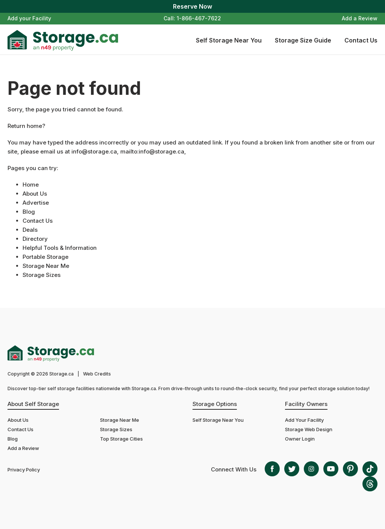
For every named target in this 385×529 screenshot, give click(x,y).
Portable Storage (45, 256)
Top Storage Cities (121, 439)
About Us (35, 193)
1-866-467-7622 (199, 18)
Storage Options (214, 403)
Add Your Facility (304, 420)
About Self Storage (33, 403)
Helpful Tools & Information (60, 247)
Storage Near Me (46, 265)
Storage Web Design (308, 429)
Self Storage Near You (229, 40)
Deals (30, 229)
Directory (35, 238)
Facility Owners (306, 403)
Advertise (36, 202)
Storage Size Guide (303, 40)
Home (31, 184)
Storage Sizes (42, 274)
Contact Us (360, 40)
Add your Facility (29, 18)
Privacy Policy (24, 470)
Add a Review (359, 18)
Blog (29, 211)
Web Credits (97, 374)
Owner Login (300, 439)
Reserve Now (192, 6)
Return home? (26, 125)
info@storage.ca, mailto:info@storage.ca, (128, 151)
